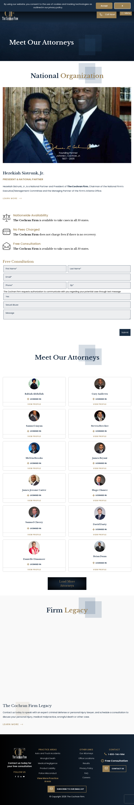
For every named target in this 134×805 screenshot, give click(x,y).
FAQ (86, 773)
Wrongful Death (47, 758)
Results (86, 763)
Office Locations (86, 758)
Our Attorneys (86, 753)
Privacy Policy (86, 768)
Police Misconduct (48, 773)
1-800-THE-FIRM (116, 754)
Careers (86, 777)
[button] (126, 13)
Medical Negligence (47, 763)
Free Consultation (116, 760)
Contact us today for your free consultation (19, 765)
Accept (104, 6)
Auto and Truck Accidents (47, 753)
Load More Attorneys (67, 583)
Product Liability (47, 768)
